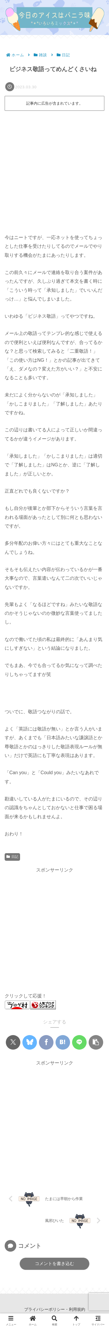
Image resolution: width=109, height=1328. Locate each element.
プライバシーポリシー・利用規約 (54, 1309)
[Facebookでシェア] (46, 1042)
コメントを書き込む (54, 1263)
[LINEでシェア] (79, 1042)
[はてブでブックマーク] (63, 1042)
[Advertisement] (54, 170)
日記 (12, 857)
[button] (96, 1042)
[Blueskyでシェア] (29, 1042)
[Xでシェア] (13, 1042)
